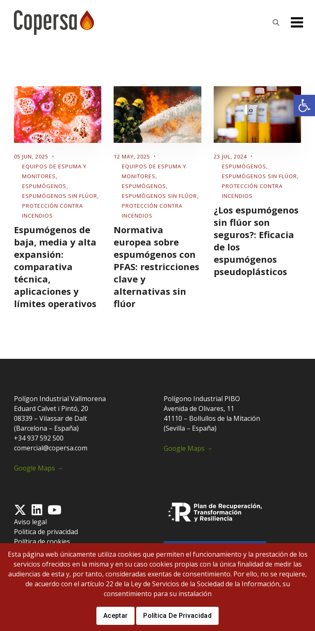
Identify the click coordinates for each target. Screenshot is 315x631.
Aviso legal (30, 521)
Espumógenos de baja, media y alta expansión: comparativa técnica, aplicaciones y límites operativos (55, 266)
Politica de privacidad (46, 531)
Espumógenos (44, 186)
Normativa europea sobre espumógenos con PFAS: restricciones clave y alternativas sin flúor (156, 266)
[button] (304, 105)
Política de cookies (42, 541)
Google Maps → (38, 468)
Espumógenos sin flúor (59, 196)
